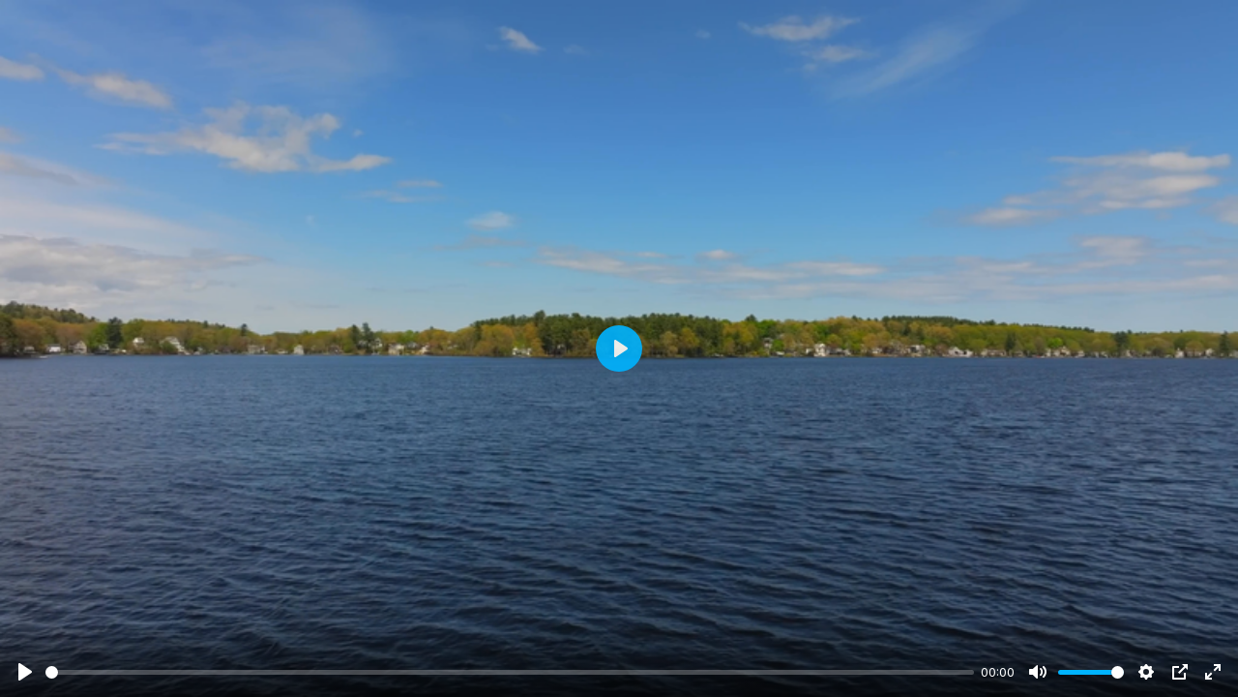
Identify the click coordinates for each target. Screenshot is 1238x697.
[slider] (509, 672)
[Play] (25, 671)
